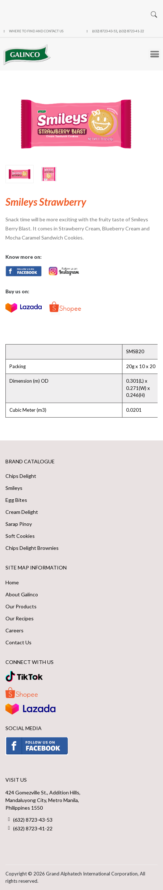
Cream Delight (21, 512)
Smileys (13, 488)
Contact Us (18, 642)
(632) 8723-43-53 (104, 31)
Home (12, 582)
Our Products (21, 606)
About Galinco (21, 594)
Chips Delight (20, 476)
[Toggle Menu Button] (154, 54)
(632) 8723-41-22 (131, 31)
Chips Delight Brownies (32, 548)
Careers (14, 630)
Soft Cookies (20, 536)
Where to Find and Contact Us (36, 31)
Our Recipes (19, 618)
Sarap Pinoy (18, 524)
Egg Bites (16, 500)
